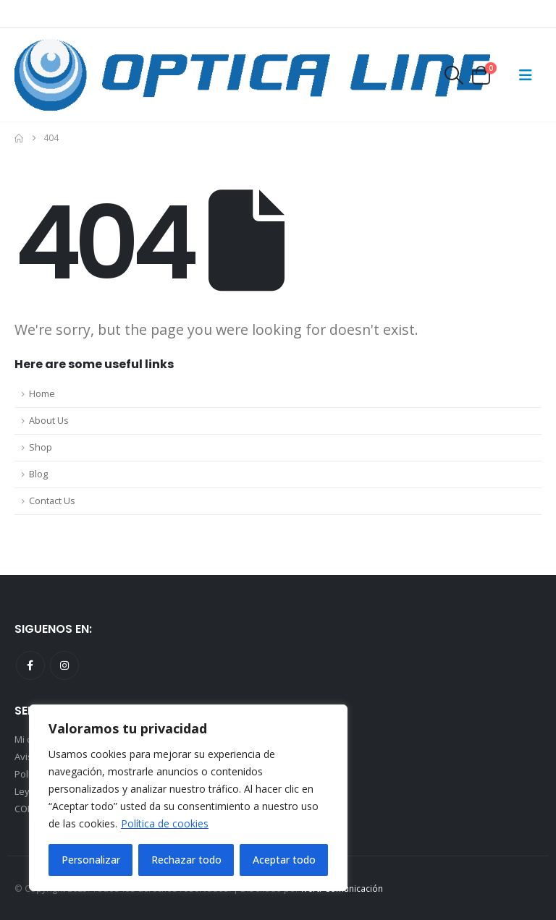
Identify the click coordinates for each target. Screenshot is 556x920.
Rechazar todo (186, 859)
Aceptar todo (284, 859)
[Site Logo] (252, 75)
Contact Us (52, 501)
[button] (453, 75)
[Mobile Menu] (526, 75)
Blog (38, 474)
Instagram (64, 665)
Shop (40, 447)
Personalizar (91, 859)
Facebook (30, 665)
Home (42, 394)
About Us (49, 420)
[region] (188, 797)
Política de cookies (164, 823)
